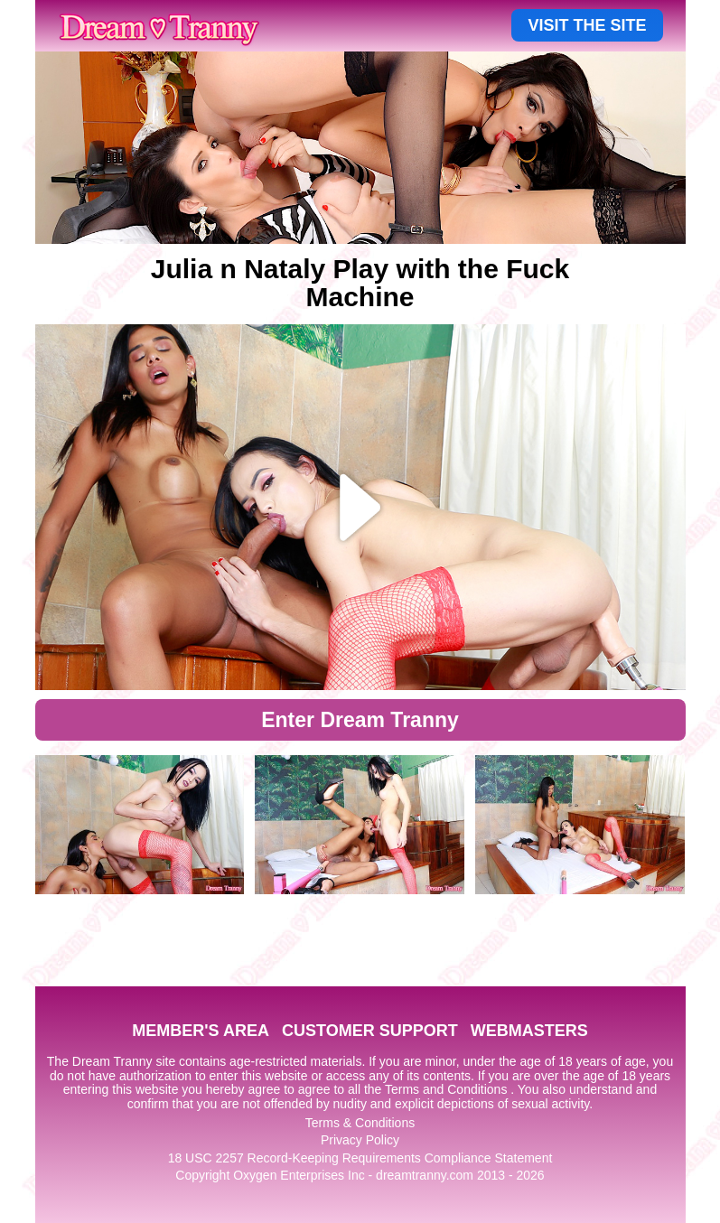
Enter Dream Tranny (360, 720)
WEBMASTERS (529, 1030)
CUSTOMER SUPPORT (370, 1030)
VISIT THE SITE (587, 25)
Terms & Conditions (360, 1123)
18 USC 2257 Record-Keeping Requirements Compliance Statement (360, 1158)
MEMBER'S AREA (200, 1030)
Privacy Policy (360, 1140)
